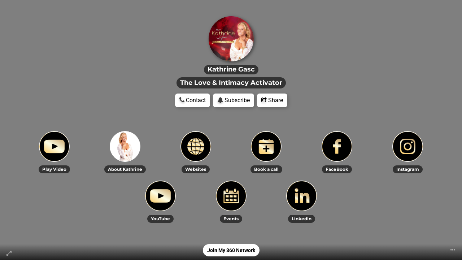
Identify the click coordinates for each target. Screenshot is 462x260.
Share (272, 100)
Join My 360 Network (231, 250)
